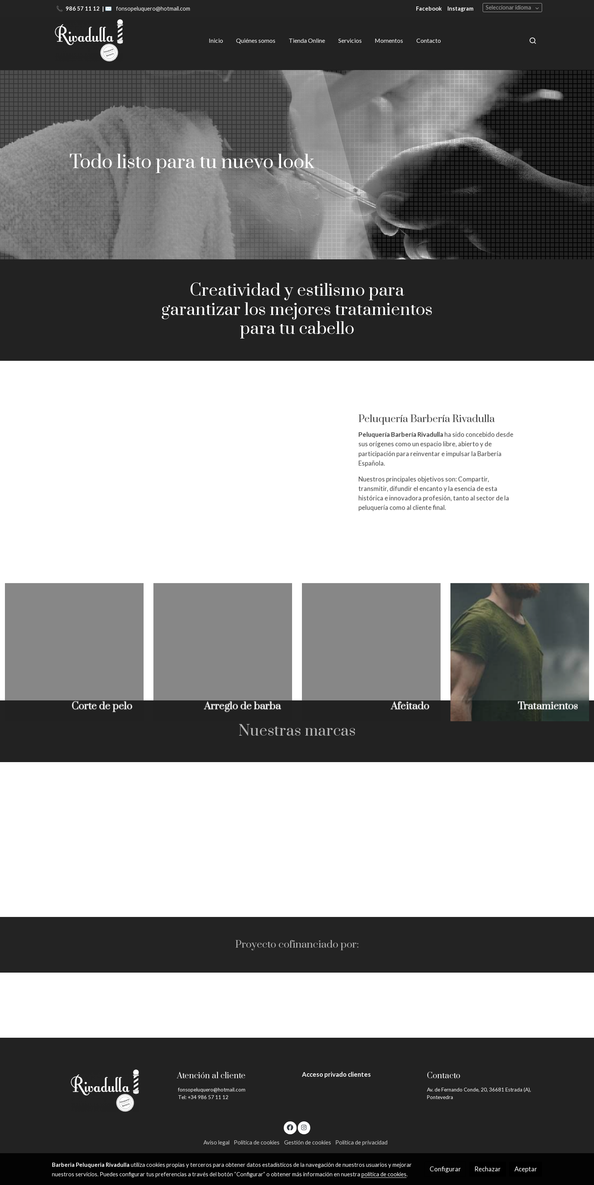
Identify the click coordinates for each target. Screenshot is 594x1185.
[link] (89, 40)
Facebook (429, 8)
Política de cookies (257, 1142)
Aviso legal (216, 1142)
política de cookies (383, 1174)
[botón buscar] (533, 40)
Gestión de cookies (307, 1142)
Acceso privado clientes (336, 1074)
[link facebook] (290, 1127)
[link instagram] (304, 1127)
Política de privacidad (361, 1142)
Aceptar (525, 1169)
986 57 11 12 (83, 8)
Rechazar (487, 1169)
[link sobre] (109, 1091)
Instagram (460, 8)
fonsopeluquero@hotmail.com (153, 8)
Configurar (445, 1169)
